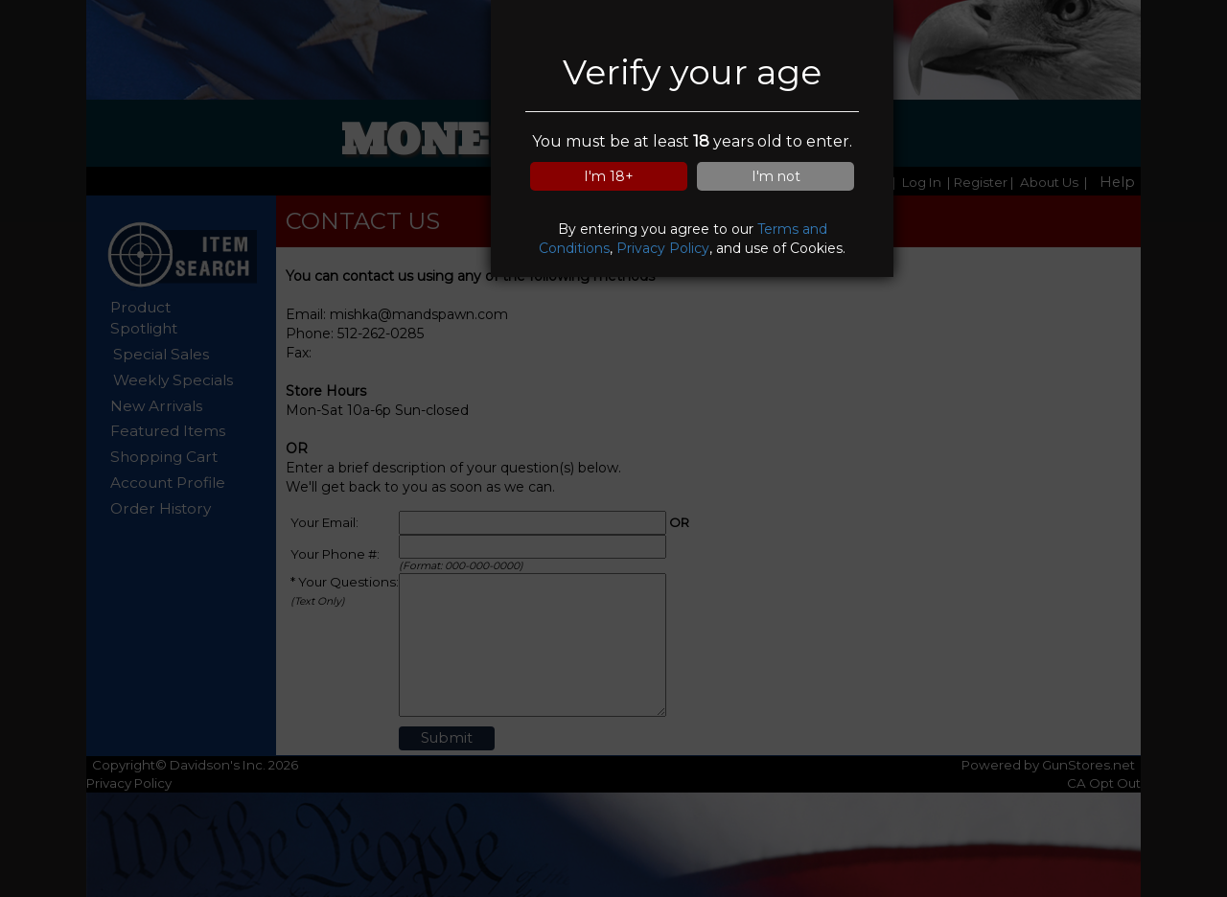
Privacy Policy (662, 248)
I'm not (776, 176)
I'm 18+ (609, 176)
